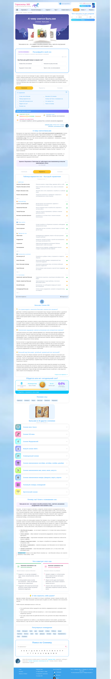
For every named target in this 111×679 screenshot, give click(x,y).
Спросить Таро (85, 6)
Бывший (42, 631)
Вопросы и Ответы (23, 673)
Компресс (27, 400)
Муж (37, 633)
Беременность (21, 636)
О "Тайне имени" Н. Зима (41, 671)
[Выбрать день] (74, 17)
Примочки (48, 400)
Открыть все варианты (61, 374)
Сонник (76, 9)
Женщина (25, 631)
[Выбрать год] (92, 17)
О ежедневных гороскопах (42, 673)
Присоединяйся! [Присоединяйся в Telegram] (65, 3)
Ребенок (55, 631)
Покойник (34, 636)
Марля (34, 400)
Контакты (21, 671)
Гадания (48, 9)
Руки (28, 636)
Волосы (27, 633)
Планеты (91, 9)
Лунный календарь (37, 9)
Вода (56, 633)
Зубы (31, 631)
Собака (49, 631)
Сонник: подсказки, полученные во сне (38, 660)
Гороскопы (24, 9)
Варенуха (19, 400)
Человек (50, 633)
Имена (83, 9)
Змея (32, 633)
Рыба (18, 631)
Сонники (59, 88)
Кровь (61, 631)
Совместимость (66, 9)
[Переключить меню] (17, 9)
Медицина (56, 400)
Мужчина (19, 633)
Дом (36, 631)
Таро (56, 9)
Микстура (40, 400)
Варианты (42, 88)
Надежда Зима (48, 124)
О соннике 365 (39, 675)
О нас (20, 669)
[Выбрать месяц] (83, 17)
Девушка (43, 633)
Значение (24, 88)
